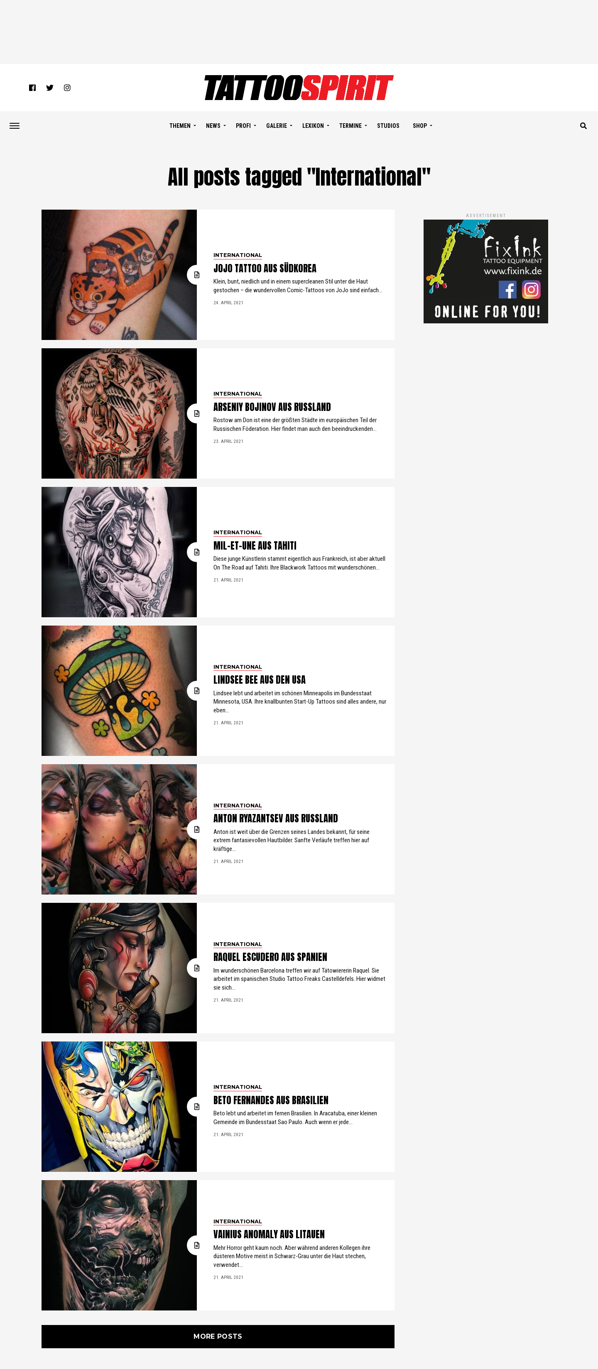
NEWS (213, 125)
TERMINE (350, 125)
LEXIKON (313, 125)
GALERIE (276, 125)
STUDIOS (388, 125)
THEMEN (180, 125)
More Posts (218, 1336)
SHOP (420, 125)
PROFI (243, 125)
